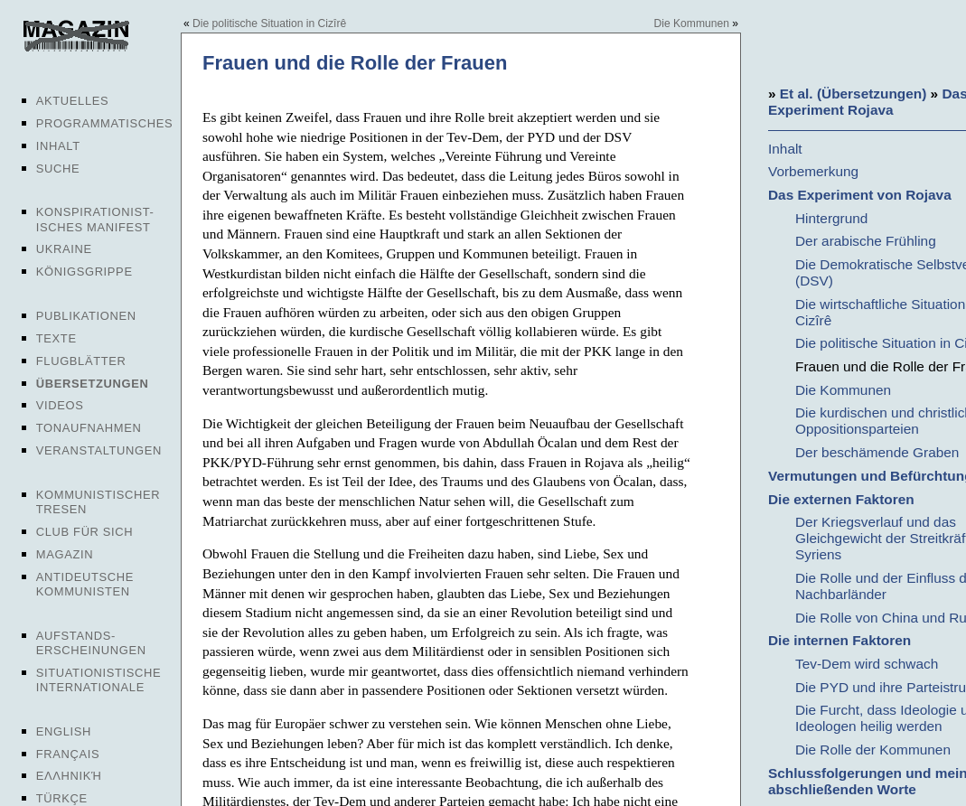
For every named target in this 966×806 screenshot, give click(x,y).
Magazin (64, 554)
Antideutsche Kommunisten (85, 584)
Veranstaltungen (99, 450)
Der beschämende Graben (877, 452)
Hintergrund (831, 218)
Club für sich (85, 532)
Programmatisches (105, 123)
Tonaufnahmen (89, 428)
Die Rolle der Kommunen (873, 749)
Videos (60, 405)
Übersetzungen (92, 383)
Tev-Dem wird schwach (866, 663)
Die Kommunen (691, 23)
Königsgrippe (84, 271)
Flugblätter (81, 361)
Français (68, 754)
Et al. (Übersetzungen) (853, 93)
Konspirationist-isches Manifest (95, 219)
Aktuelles (72, 101)
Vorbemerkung (813, 171)
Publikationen (86, 316)
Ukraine (64, 249)
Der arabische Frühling (865, 240)
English (63, 731)
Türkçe (62, 798)
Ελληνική (69, 776)
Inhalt (58, 146)
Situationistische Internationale (99, 680)
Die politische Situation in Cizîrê (269, 23)
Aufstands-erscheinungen (91, 643)
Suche (58, 168)
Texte (56, 338)
